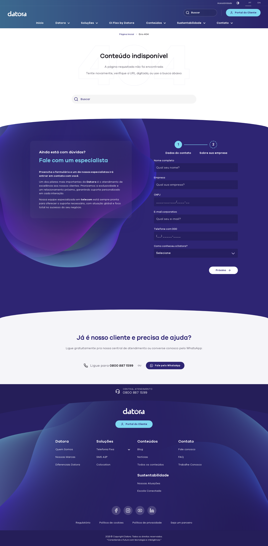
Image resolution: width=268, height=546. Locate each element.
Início (40, 23)
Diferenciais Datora (67, 464)
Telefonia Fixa (105, 449)
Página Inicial (126, 34)
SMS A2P (101, 457)
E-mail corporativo (165, 212)
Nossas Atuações (148, 483)
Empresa (159, 178)
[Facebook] (116, 510)
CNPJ (157, 195)
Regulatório (83, 522)
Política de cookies (111, 522)
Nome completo (164, 160)
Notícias (142, 457)
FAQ (181, 457)
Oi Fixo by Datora (121, 23)
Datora (60, 23)
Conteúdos (154, 23)
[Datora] (17, 13)
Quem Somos (64, 449)
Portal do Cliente (243, 12)
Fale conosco (186, 449)
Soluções (87, 23)
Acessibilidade (224, 3)
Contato (223, 23)
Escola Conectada (149, 491)
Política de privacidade (147, 522)
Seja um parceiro (181, 522)
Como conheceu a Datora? (171, 246)
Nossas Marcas (65, 457)
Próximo (223, 270)
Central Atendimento (133, 391)
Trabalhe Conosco (190, 464)
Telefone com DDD (165, 229)
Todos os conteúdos (150, 464)
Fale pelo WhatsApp (165, 365)
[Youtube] (139, 510)
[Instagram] (128, 510)
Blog (140, 449)
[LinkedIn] (151, 510)
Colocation (103, 464)
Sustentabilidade (189, 23)
